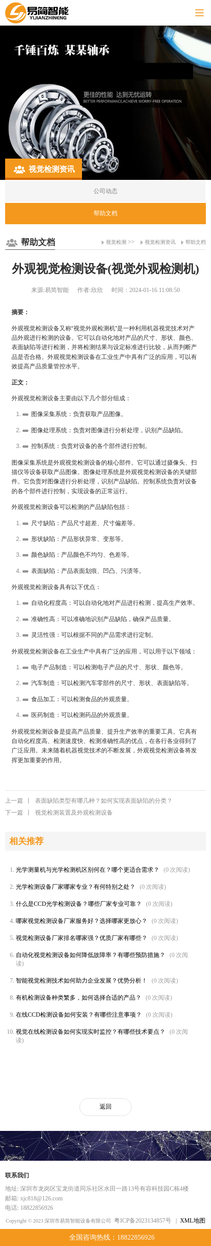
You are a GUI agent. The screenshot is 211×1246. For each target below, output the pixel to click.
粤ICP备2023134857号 (142, 1220)
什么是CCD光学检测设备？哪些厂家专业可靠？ (79, 904)
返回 (105, 1107)
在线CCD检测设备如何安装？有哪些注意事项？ (79, 1015)
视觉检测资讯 (160, 242)
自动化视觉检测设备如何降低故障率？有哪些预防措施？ (90, 955)
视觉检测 (116, 242)
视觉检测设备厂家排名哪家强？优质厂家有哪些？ (81, 938)
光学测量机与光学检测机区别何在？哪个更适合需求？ (87, 870)
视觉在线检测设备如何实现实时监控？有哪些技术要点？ (90, 1032)
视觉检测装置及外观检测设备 (59, 813)
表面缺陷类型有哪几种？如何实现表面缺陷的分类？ (89, 801)
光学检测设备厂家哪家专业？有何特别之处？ (75, 887)
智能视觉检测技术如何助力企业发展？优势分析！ (81, 980)
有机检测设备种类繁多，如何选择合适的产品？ (78, 997)
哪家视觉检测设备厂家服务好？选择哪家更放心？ (81, 921)
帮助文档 (195, 242)
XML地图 (192, 1220)
